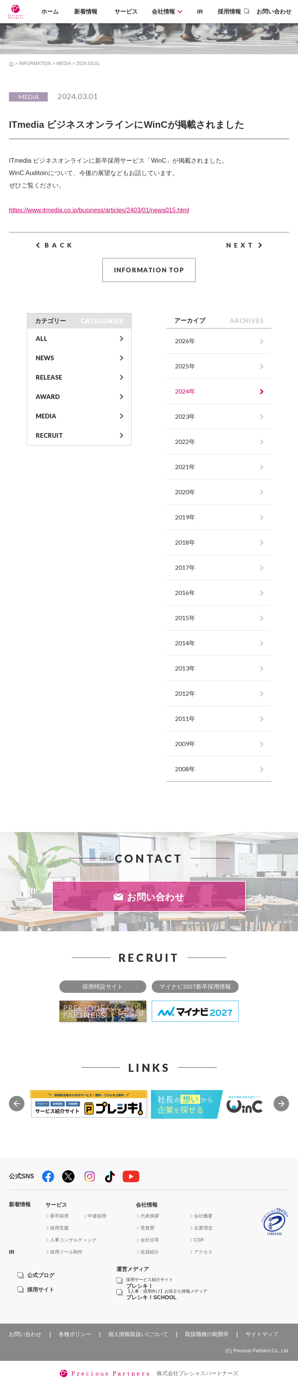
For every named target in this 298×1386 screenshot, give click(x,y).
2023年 (185, 416)
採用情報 (229, 11)
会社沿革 (149, 1240)
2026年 (185, 340)
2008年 (185, 768)
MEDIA (64, 63)
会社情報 (163, 11)
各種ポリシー (75, 1334)
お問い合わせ (273, 11)
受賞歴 (147, 1228)
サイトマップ (262, 1334)
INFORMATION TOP (149, 269)
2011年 (185, 718)
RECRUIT (49, 435)
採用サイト (40, 1289)
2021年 (185, 466)
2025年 (185, 366)
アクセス (203, 1252)
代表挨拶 (149, 1216)
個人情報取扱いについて (138, 1334)
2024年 (185, 391)
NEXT (240, 245)
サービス (126, 11)
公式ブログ (40, 1275)
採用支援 (59, 1228)
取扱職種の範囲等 (207, 1334)
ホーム (50, 11)
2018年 (185, 542)
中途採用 (97, 1216)
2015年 (185, 617)
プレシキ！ (149, 1283)
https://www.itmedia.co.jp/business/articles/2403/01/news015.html (99, 210)
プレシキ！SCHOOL (166, 1294)
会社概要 (203, 1216)
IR (200, 11)
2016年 (185, 592)
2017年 (185, 567)
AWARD (48, 396)
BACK (59, 245)
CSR (199, 1240)
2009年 (185, 743)
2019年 (185, 517)
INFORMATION (35, 63)
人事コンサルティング (73, 1240)
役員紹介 (149, 1252)
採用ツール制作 (66, 1252)
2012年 (185, 693)
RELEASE (49, 377)
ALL (41, 338)
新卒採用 (59, 1216)
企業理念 (203, 1228)
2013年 (185, 668)
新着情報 (85, 11)
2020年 (185, 491)
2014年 (185, 643)
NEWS (45, 357)
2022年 (185, 441)
